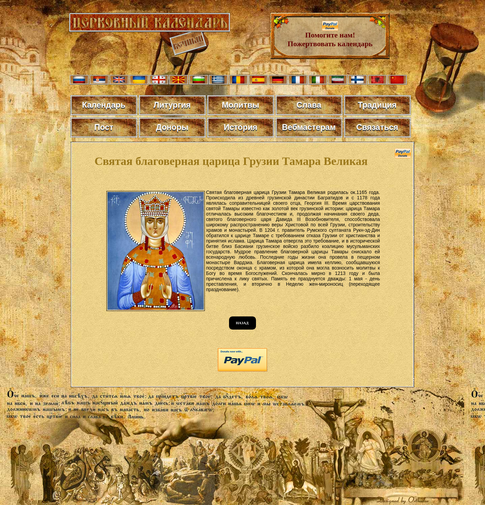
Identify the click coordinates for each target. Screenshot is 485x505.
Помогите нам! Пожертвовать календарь (330, 36)
